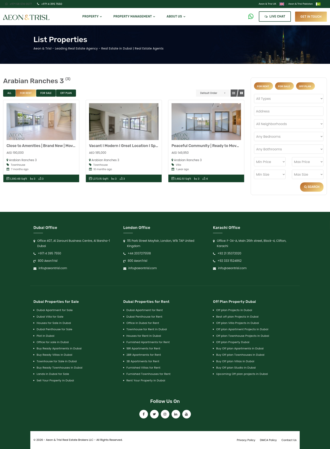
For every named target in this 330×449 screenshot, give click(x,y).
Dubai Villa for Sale (50, 317)
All (9, 93)
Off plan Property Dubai (232, 342)
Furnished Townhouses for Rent (148, 374)
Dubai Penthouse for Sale (54, 329)
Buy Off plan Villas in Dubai (235, 361)
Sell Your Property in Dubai (55, 380)
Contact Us (289, 440)
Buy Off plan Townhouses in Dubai (240, 355)
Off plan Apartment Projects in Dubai (242, 329)
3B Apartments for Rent (142, 361)
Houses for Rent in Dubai (143, 336)
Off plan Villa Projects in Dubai (237, 323)
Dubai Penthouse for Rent (144, 317)
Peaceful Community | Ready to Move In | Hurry (214, 145)
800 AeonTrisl (47, 261)
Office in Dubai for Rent (142, 323)
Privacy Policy (246, 440)
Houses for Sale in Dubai (54, 323)
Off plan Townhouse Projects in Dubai (242, 336)
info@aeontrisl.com (53, 268)
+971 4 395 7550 (49, 3)
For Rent (26, 93)
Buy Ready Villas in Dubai (54, 355)
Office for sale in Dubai (53, 342)
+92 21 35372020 (229, 253)
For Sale (46, 93)
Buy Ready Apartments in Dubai (59, 348)
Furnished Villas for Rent (143, 368)
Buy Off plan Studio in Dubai (236, 368)
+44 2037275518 (139, 253)
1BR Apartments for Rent (143, 348)
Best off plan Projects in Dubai (237, 317)
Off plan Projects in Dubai (234, 310)
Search (311, 187)
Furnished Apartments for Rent (148, 342)
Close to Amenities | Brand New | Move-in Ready (49, 145)
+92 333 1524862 (229, 261)
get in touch (311, 16)
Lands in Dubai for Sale (53, 374)
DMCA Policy (268, 440)
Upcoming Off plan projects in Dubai (242, 374)
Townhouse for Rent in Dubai (146, 329)
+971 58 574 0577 (18, 3)
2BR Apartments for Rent (143, 355)
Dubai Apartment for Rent (144, 310)
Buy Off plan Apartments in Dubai (239, 348)
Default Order (208, 93)
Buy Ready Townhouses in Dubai (59, 368)
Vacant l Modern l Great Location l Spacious (128, 145)
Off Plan (66, 93)
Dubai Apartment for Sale (55, 310)
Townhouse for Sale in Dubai (57, 361)
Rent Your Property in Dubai (145, 380)
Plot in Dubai (45, 336)
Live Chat (275, 16)
